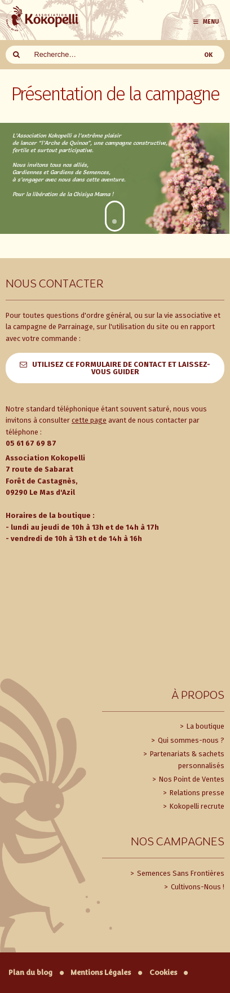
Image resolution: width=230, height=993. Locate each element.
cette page (89, 420)
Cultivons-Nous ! (196, 887)
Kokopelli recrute (196, 806)
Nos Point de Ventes (190, 779)
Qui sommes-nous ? (190, 740)
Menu (205, 21)
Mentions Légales (100, 972)
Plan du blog (30, 972)
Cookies (163, 972)
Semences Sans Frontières (179, 873)
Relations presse (196, 792)
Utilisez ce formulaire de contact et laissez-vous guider (121, 368)
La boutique (204, 726)
